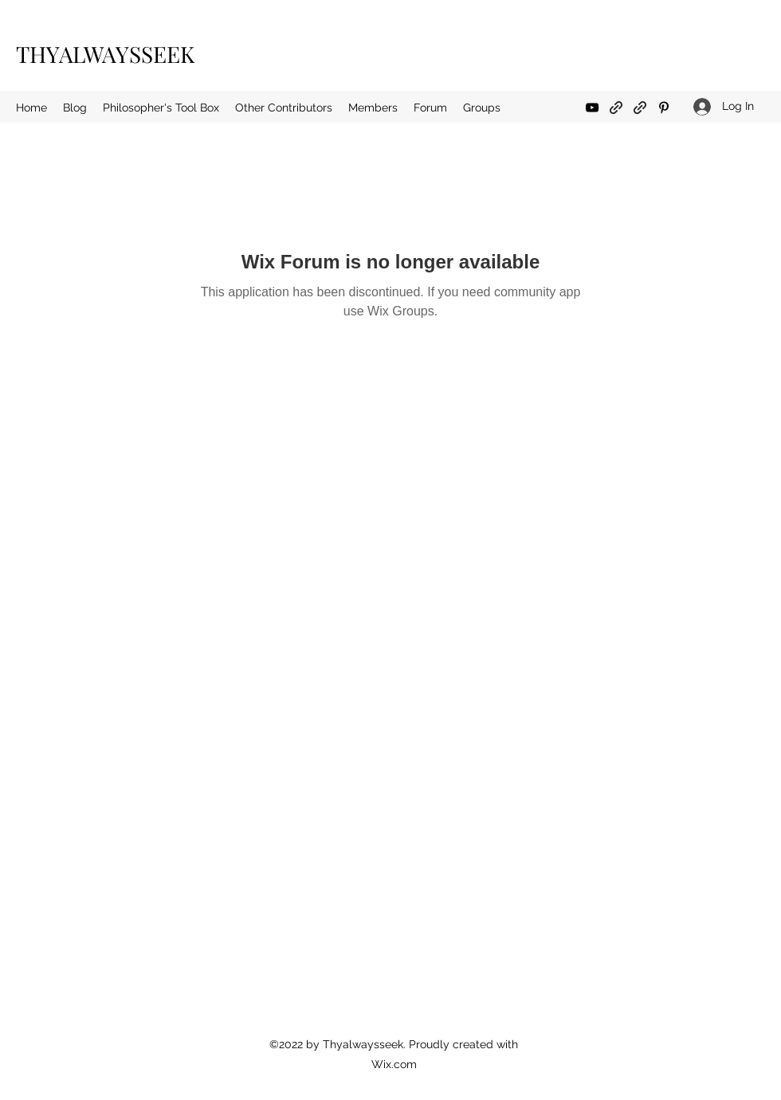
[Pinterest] (664, 107)
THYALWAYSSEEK (105, 54)
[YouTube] (592, 107)
